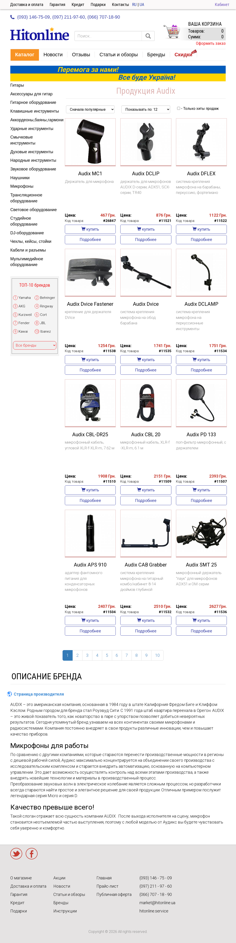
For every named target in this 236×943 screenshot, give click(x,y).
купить (90, 229)
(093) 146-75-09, (34, 17)
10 (157, 655)
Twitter (16, 853)
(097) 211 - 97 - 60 (156, 886)
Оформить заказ (211, 43)
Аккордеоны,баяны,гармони (34, 120)
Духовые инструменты (31, 152)
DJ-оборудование (27, 233)
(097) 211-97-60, (69, 17)
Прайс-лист (107, 886)
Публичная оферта (114, 894)
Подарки (98, 4)
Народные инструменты (33, 160)
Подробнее (90, 239)
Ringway (46, 306)
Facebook (32, 853)
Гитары (17, 85)
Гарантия (57, 4)
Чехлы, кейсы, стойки (30, 241)
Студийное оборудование (23, 221)
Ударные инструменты (31, 128)
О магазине (21, 877)
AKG (22, 306)
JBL (43, 323)
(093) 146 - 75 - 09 (156, 877)
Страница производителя (39, 694)
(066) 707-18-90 (103, 17)
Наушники (20, 178)
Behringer (47, 298)
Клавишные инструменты (34, 111)
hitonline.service (154, 911)
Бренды (60, 902)
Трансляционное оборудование (26, 198)
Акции (59, 877)
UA (142, 4)
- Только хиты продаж (198, 108)
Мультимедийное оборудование (26, 262)
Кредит (78, 4)
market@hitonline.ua (157, 902)
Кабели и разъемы (28, 250)
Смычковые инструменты (22, 140)
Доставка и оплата (26, 4)
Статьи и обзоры (69, 894)
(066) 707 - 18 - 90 (156, 894)
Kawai (23, 331)
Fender (24, 323)
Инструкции (65, 911)
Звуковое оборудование (33, 169)
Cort (43, 315)
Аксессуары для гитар (31, 94)
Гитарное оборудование (33, 102)
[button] (25, 55)
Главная (104, 877)
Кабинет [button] (222, 4)
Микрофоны (21, 186)
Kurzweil (25, 315)
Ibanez (45, 331)
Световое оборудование (33, 209)
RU (134, 4)
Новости (61, 886)
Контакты (120, 4)
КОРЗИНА (171, 32)
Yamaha (25, 298)
